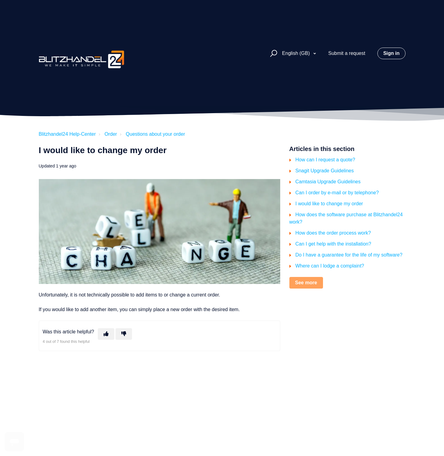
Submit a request (346, 53)
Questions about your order (155, 134)
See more (306, 282)
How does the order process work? (333, 232)
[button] (272, 53)
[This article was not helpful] (124, 334)
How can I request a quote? (325, 159)
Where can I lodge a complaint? (329, 265)
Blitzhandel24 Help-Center (67, 134)
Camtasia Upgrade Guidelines (328, 181)
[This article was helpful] (106, 334)
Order (111, 134)
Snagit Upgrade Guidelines (324, 170)
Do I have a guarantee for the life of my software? (348, 254)
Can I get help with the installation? (333, 243)
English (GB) (296, 53)
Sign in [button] (391, 53)
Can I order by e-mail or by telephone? (337, 192)
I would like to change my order (329, 203)
